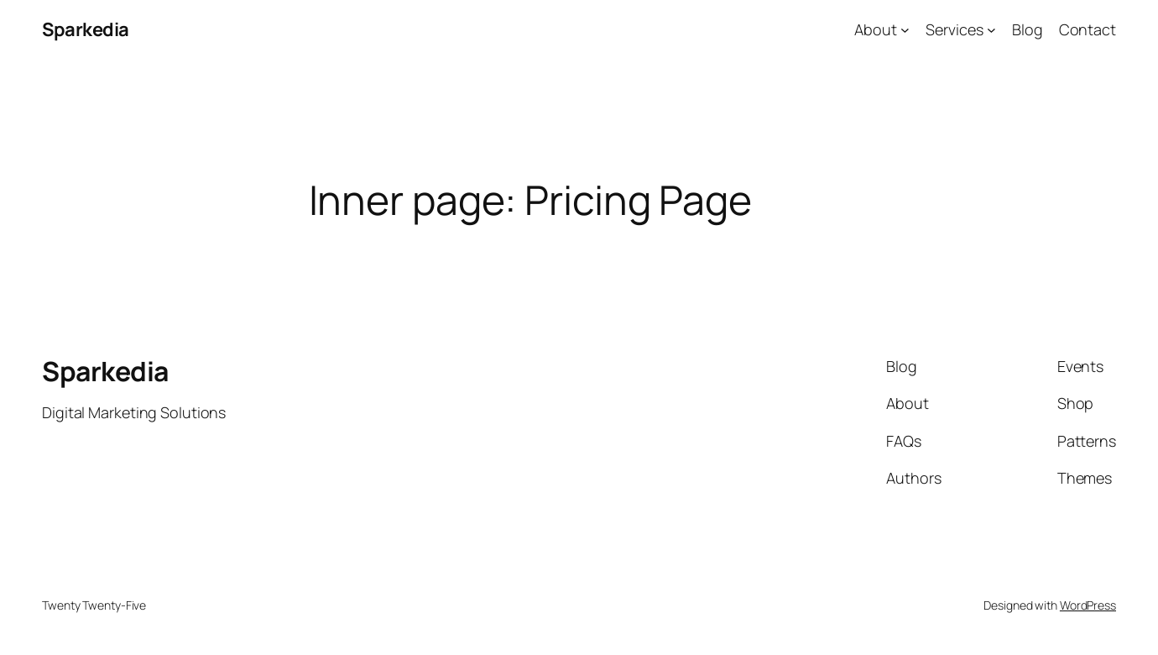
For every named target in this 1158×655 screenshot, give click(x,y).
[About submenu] (905, 29)
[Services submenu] (991, 29)
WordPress (1088, 605)
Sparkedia (85, 29)
